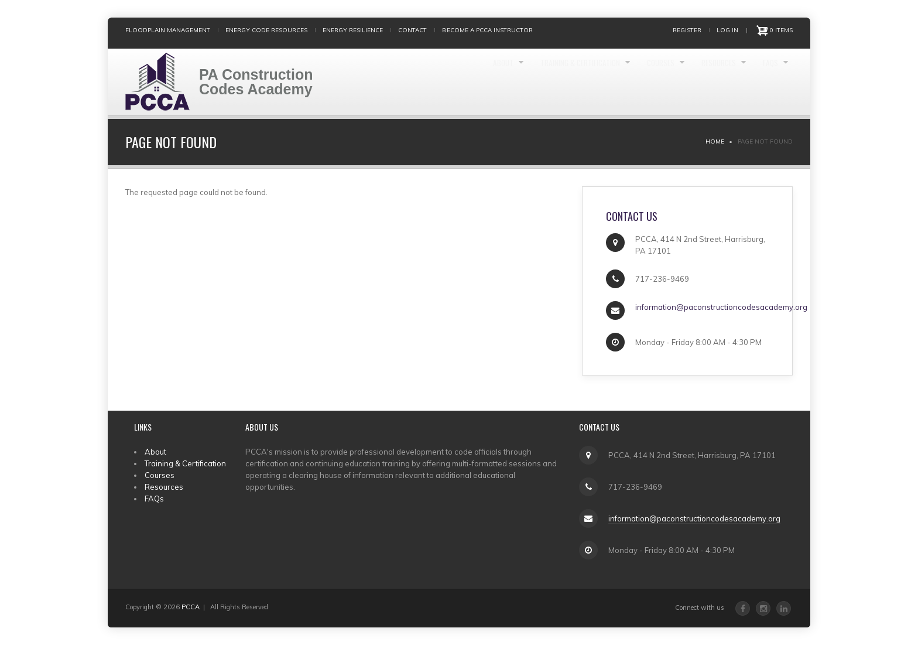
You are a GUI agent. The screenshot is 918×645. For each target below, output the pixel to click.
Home (714, 141)
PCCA (190, 607)
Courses (628, 82)
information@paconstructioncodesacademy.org (694, 518)
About (430, 82)
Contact (412, 30)
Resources (701, 82)
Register (687, 30)
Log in (727, 30)
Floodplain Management (167, 30)
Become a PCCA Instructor (487, 30)
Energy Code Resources (266, 30)
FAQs (766, 82)
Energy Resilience (353, 30)
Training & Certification (527, 82)
